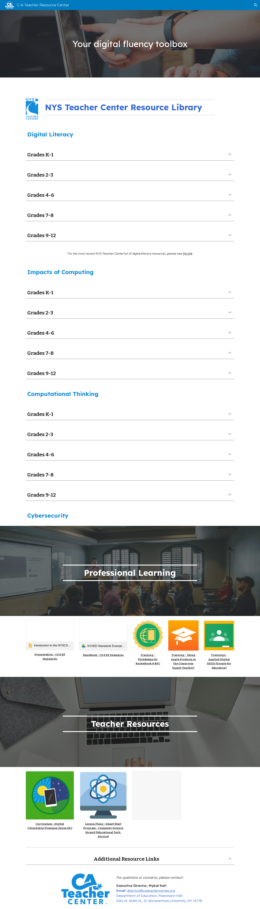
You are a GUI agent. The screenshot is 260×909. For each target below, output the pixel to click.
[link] (50, 635)
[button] (255, 5)
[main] (130, 44)
